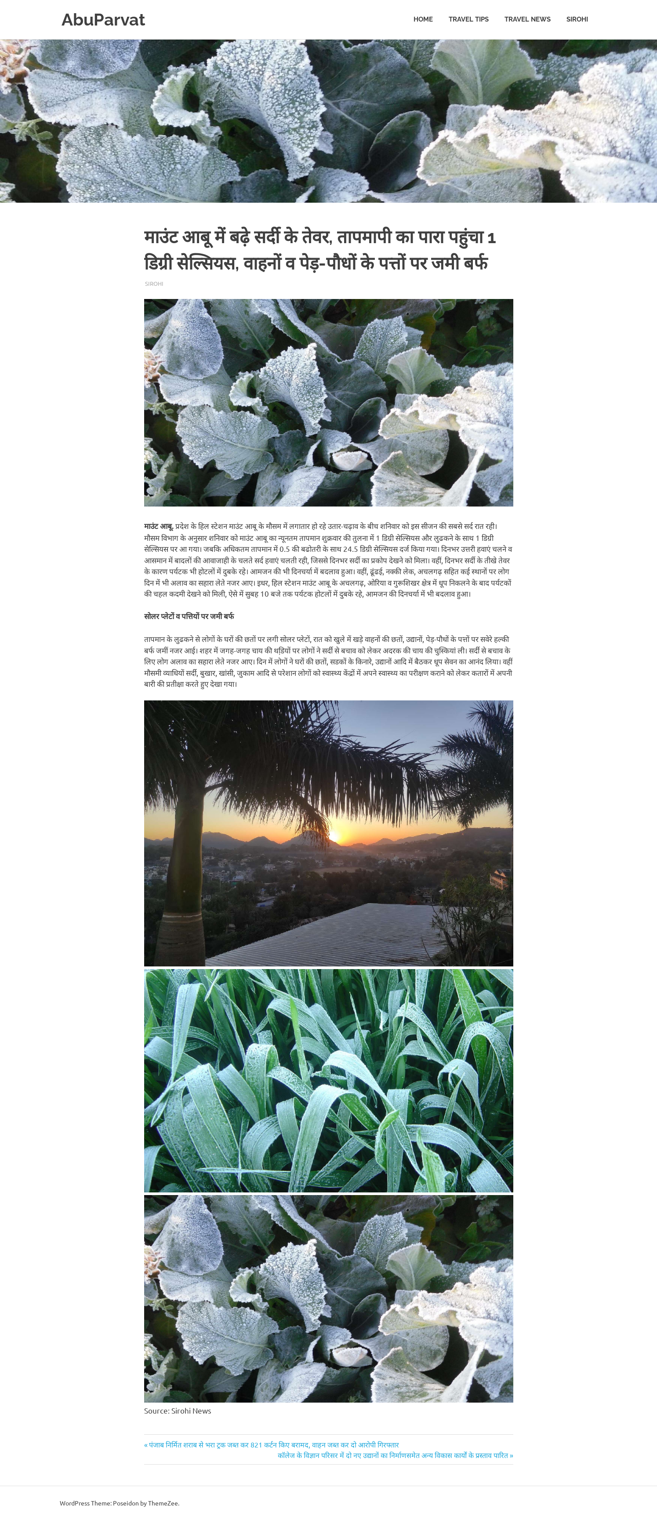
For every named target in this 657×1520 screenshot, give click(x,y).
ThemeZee (163, 1503)
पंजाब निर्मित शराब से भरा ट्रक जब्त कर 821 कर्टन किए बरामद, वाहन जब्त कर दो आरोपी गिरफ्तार (274, 1444)
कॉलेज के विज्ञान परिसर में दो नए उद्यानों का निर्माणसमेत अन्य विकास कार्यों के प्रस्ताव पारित (393, 1455)
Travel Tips (469, 19)
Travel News (528, 19)
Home (423, 19)
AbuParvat (103, 19)
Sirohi (577, 19)
